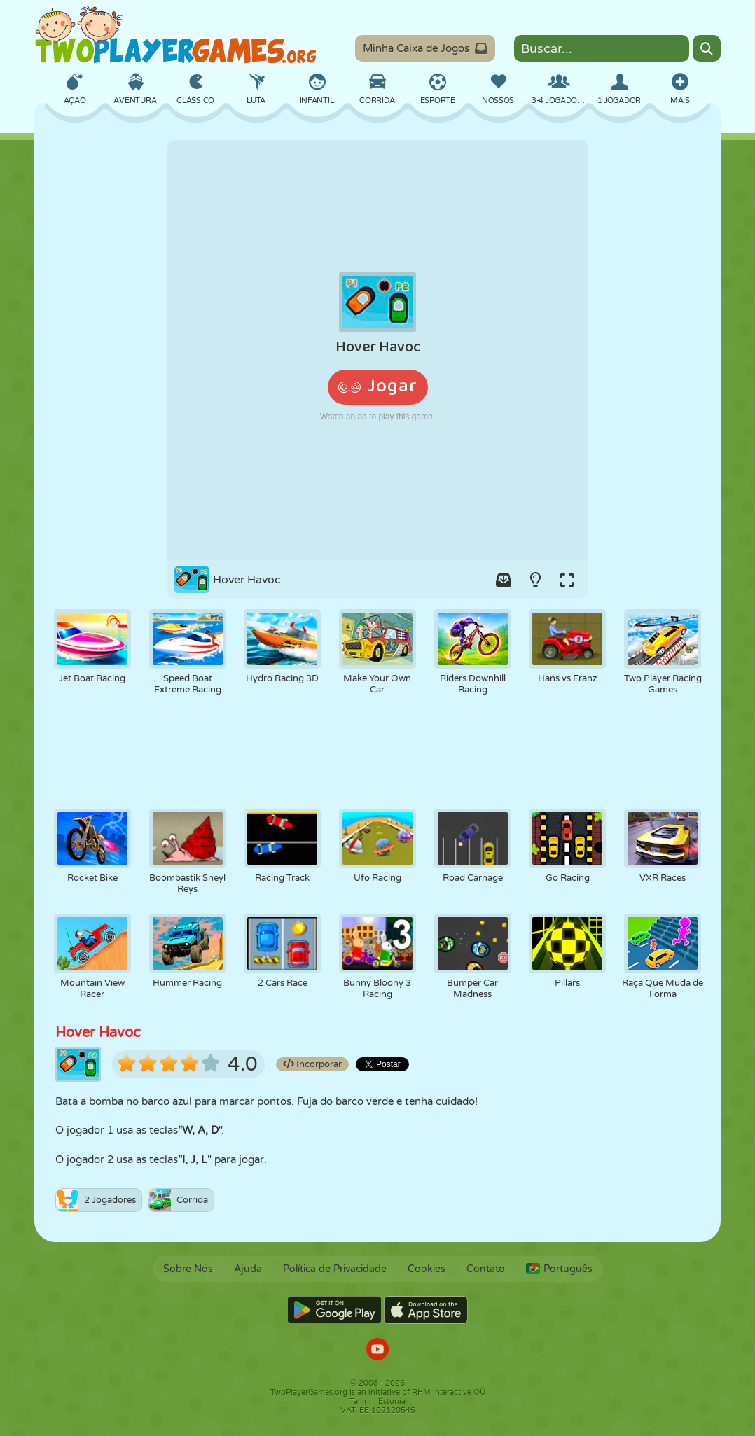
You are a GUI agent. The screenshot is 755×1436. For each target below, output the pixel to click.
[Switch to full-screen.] (567, 580)
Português (559, 1269)
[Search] (707, 48)
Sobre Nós (188, 1269)
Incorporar (312, 1064)
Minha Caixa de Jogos (425, 48)
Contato (485, 1269)
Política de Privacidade (335, 1269)
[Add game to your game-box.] (504, 580)
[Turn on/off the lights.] (535, 580)
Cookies (426, 1269)
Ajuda (248, 1269)
